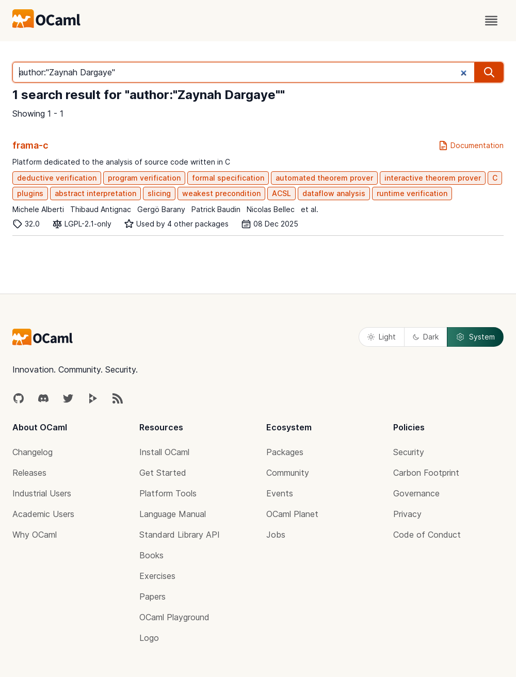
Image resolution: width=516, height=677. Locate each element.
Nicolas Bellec (271, 209)
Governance (416, 493)
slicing (159, 193)
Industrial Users (41, 493)
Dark (426, 336)
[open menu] (491, 20)
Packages (284, 452)
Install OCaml (164, 452)
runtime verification (412, 193)
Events (279, 493)
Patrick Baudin (215, 209)
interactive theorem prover (432, 177)
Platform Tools (168, 493)
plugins (30, 193)
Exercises (157, 576)
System (475, 337)
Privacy (407, 514)
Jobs (275, 534)
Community (287, 473)
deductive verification (56, 177)
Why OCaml (34, 534)
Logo (149, 638)
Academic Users (43, 514)
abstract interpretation (95, 193)
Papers (152, 596)
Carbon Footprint (426, 473)
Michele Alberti (38, 209)
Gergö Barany (161, 209)
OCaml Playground (174, 617)
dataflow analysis (333, 193)
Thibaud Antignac (100, 209)
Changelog (32, 452)
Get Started (162, 473)
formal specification (228, 177)
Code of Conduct (427, 534)
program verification (144, 177)
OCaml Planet (292, 514)
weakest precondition (221, 193)
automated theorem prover (324, 177)
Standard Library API (179, 534)
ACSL (281, 193)
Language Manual (172, 514)
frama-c (30, 145)
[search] (489, 72)
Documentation (471, 145)
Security (408, 452)
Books (151, 555)
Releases (29, 473)
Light (381, 336)
